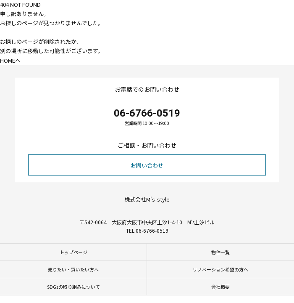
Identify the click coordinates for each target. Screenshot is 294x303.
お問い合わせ (147, 165)
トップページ (73, 252)
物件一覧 (220, 252)
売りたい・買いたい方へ (73, 269)
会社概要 (220, 286)
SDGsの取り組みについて (73, 286)
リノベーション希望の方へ (220, 269)
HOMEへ (10, 60)
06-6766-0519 (147, 113)
